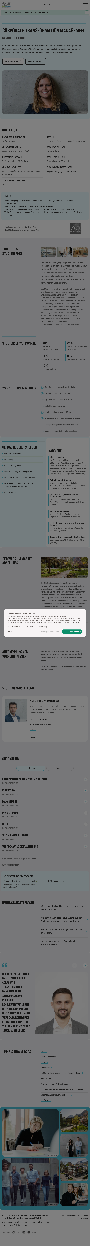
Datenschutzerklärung (63, 622)
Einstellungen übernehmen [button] (48, 632)
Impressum (75, 622)
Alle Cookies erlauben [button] (71, 631)
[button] (15, 632)
